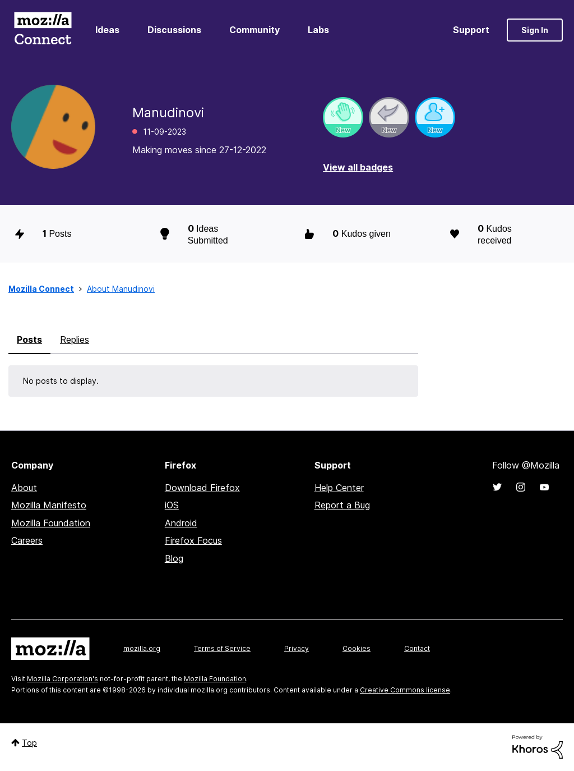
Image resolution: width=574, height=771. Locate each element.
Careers (27, 540)
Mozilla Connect (42, 30)
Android (181, 523)
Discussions (174, 29)
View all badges (358, 167)
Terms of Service (222, 648)
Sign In (534, 30)
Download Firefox (202, 487)
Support (471, 29)
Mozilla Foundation (50, 523)
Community (254, 29)
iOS (172, 505)
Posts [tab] (29, 339)
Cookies (356, 648)
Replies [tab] (74, 339)
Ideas (107, 29)
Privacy (296, 648)
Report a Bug (342, 505)
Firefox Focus (193, 540)
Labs (318, 29)
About (24, 487)
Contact (417, 648)
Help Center (339, 487)
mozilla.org (141, 648)
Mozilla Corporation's (62, 678)
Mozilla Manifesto (48, 505)
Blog (174, 558)
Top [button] (29, 742)
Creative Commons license (405, 690)
